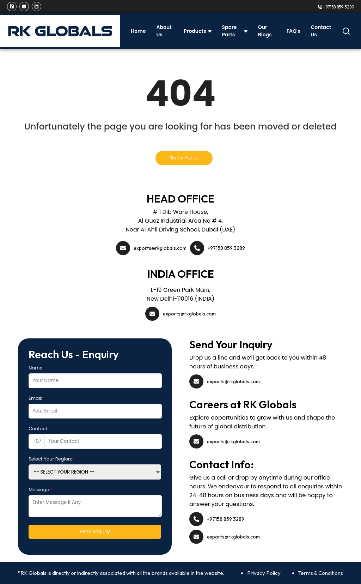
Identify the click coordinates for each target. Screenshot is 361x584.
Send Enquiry (95, 531)
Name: (36, 368)
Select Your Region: (51, 459)
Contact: (38, 428)
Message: (41, 489)
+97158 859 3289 (336, 7)
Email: (36, 398)
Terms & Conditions (320, 573)
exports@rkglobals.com (160, 248)
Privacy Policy (264, 573)
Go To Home (184, 158)
